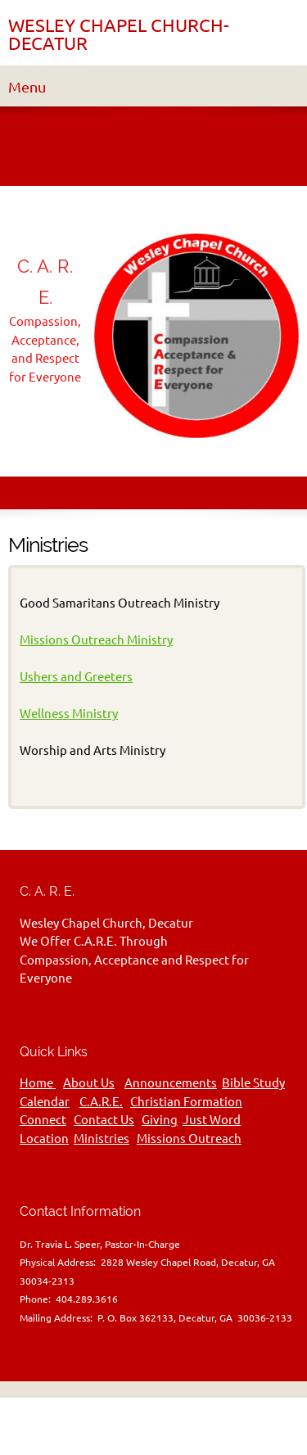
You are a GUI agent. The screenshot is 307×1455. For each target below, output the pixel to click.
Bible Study (253, 1083)
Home (38, 1083)
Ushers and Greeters (76, 677)
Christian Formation (186, 1102)
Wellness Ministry (69, 714)
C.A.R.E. (101, 1102)
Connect (43, 1120)
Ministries (101, 1138)
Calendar (45, 1102)
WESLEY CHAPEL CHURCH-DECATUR (118, 34)
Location (44, 1138)
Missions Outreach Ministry (96, 640)
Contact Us (104, 1120)
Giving (160, 1120)
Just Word (212, 1120)
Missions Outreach (189, 1138)
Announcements (170, 1083)
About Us (89, 1083)
